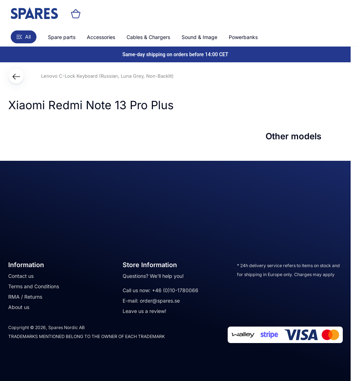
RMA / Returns (25, 297)
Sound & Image (199, 37)
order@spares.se (160, 301)
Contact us (21, 276)
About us (18, 307)
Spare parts (61, 37)
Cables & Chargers (148, 37)
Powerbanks (243, 37)
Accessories (101, 37)
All (23, 37)
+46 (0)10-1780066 (175, 290)
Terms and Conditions (33, 286)
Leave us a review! (144, 311)
